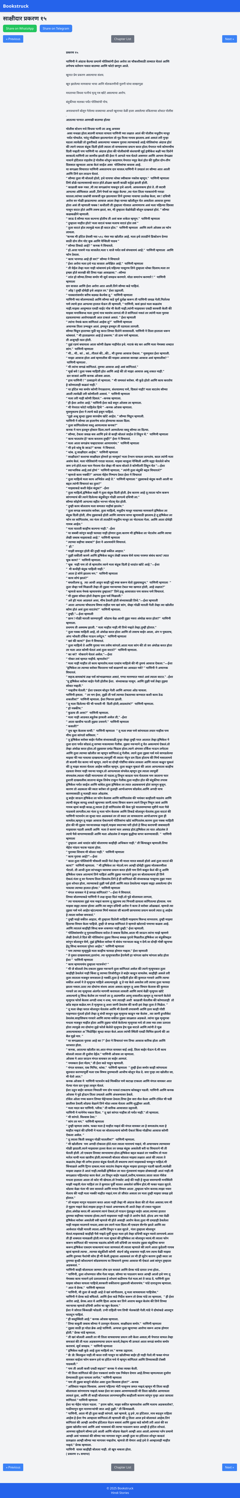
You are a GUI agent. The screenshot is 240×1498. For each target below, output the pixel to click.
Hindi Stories (120, 1493)
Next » (229, 39)
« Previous (13, 39)
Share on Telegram (56, 28)
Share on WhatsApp (20, 28)
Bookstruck (16, 6)
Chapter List (122, 39)
